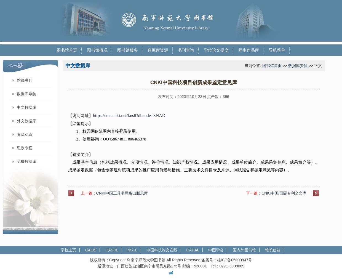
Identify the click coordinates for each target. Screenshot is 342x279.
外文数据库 (26, 121)
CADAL (192, 250)
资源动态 (24, 134)
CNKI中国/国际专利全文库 (283, 193)
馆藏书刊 (24, 80)
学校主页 (68, 250)
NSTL (132, 250)
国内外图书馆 (244, 250)
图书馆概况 (97, 50)
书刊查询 (186, 50)
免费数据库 (26, 162)
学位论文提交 (216, 50)
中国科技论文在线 (161, 250)
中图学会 (216, 250)
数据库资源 (158, 50)
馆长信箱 (272, 250)
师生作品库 (248, 50)
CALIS (90, 250)
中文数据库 (26, 107)
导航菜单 (277, 50)
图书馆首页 (67, 50)
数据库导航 (26, 94)
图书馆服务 (127, 50)
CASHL (111, 250)
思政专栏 (24, 148)
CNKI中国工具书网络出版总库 (122, 193)
